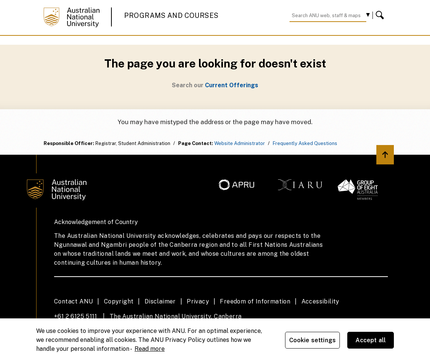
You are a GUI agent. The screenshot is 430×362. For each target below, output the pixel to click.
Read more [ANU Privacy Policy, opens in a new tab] (150, 348)
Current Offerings (231, 85)
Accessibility (320, 301)
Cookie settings (312, 340)
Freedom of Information (255, 301)
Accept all (370, 340)
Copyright (119, 301)
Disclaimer (160, 301)
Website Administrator (239, 143)
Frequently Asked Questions (305, 143)
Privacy (198, 301)
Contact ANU (73, 301)
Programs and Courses (171, 15)
